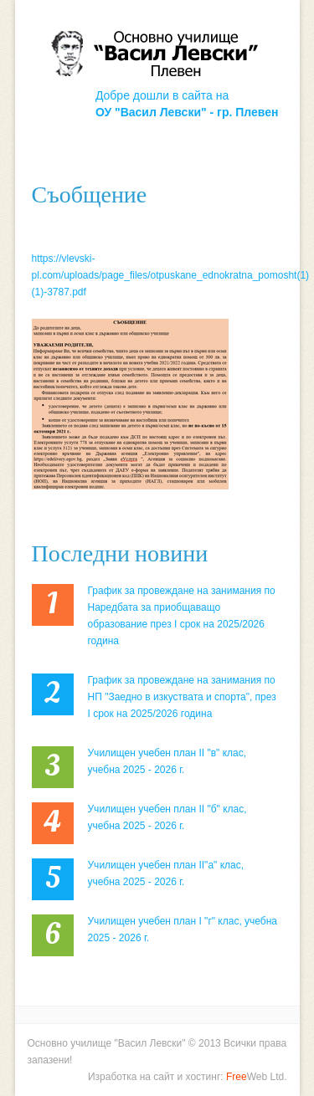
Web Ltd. (256, 1077)
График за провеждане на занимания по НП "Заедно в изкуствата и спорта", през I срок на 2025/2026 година (182, 697)
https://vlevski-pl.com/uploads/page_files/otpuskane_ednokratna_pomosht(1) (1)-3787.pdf (171, 275)
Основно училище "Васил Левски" (107, 1043)
